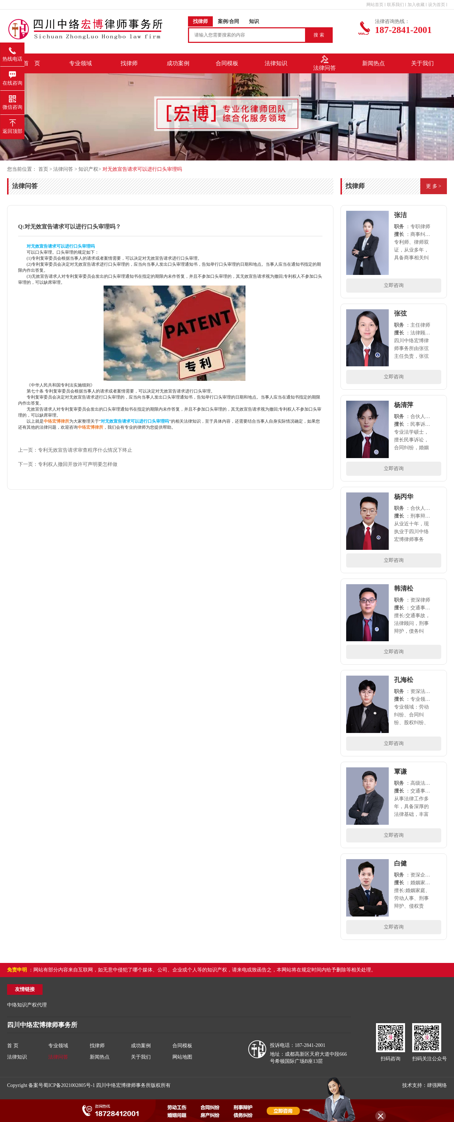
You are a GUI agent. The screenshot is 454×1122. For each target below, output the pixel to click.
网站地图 (182, 1057)
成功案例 (141, 1045)
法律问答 (63, 169)
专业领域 (58, 1045)
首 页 (31, 63)
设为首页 (436, 4)
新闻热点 (100, 1057)
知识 (254, 21)
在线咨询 (12, 76)
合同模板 (182, 1045)
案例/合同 (228, 21)
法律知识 (17, 1057)
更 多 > (433, 186)
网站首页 (374, 4)
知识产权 (88, 169)
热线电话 (12, 52)
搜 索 (319, 35)
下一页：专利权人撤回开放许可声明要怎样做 (67, 464)
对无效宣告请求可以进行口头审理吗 (142, 169)
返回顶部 (12, 124)
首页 (44, 169)
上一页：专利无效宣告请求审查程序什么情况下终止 (75, 450)
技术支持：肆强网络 (424, 1085)
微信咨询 (12, 100)
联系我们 (395, 4)
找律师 (200, 21)
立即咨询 (394, 285)
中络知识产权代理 (27, 1005)
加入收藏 (416, 4)
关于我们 (141, 1057)
